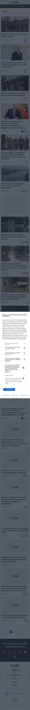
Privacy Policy (23, 395)
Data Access (15, 395)
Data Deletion (6, 395)
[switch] (24, 347)
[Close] (26, 314)
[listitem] (15, 344)
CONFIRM (9, 389)
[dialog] (15, 355)
